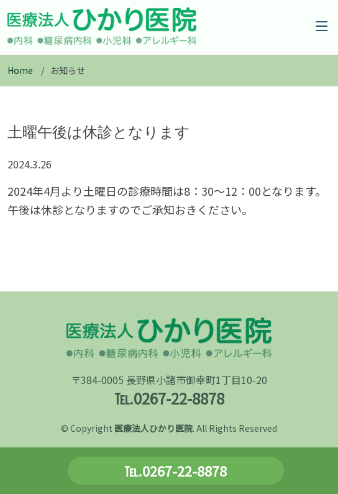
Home (20, 70)
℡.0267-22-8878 (175, 470)
